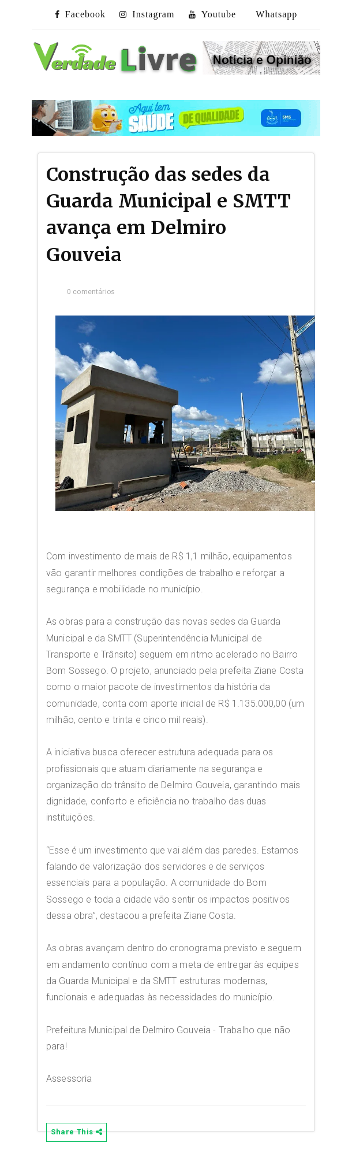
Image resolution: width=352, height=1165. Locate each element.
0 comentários (91, 292)
